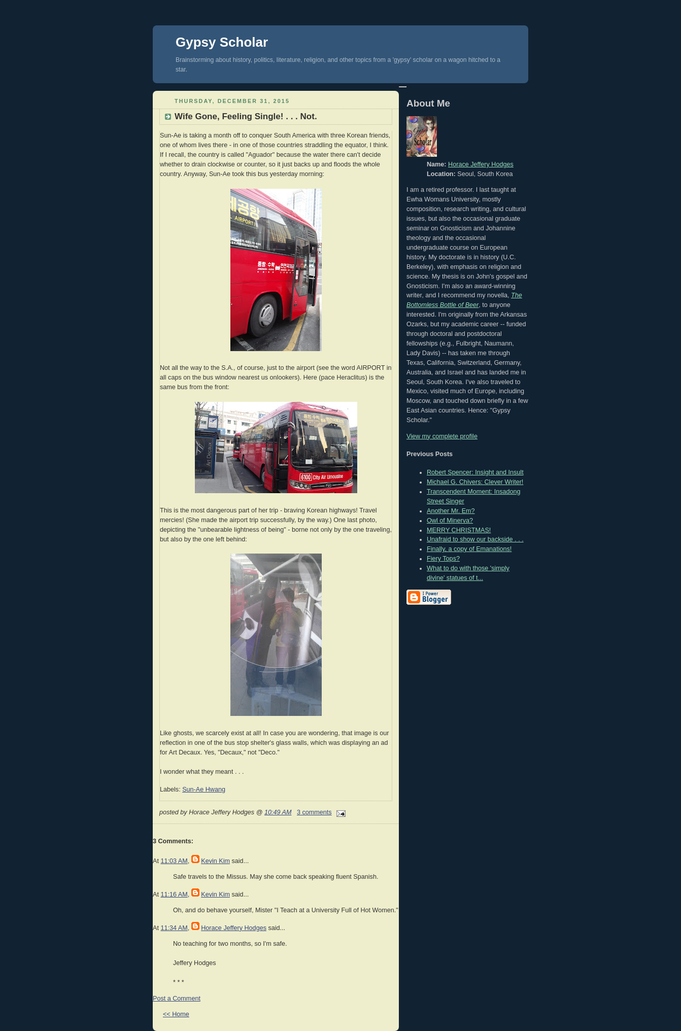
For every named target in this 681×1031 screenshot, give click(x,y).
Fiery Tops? (443, 558)
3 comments (314, 812)
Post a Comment (176, 998)
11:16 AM (173, 894)
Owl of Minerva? (450, 520)
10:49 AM (278, 812)
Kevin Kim (215, 861)
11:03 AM (173, 861)
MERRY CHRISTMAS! (459, 530)
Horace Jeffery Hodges (233, 928)
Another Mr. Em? (451, 510)
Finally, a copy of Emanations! (469, 549)
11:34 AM (173, 928)
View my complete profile (442, 436)
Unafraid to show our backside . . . (475, 539)
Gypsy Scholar (222, 42)
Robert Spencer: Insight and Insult (475, 472)
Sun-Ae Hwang (203, 789)
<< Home (176, 1014)
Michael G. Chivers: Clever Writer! (475, 482)
